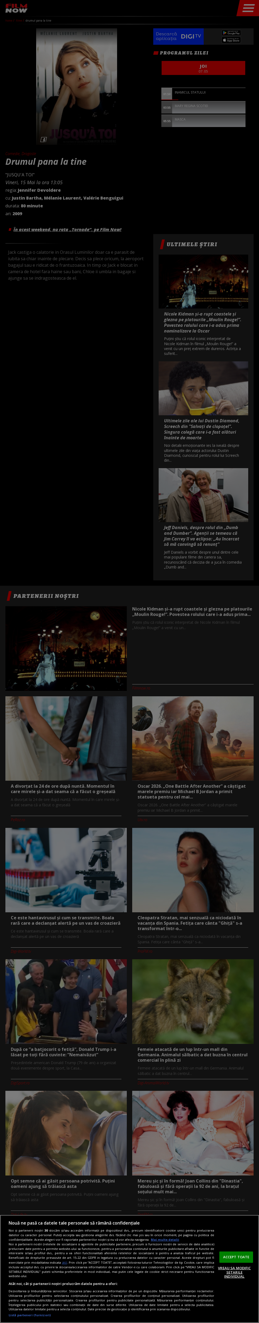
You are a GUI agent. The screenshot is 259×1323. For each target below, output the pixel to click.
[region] (129, 1269)
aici (64, 1262)
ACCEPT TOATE (236, 1257)
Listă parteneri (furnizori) (30, 1315)
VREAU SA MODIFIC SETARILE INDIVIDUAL (234, 1272)
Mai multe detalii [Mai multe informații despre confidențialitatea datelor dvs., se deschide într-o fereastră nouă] (165, 1240)
